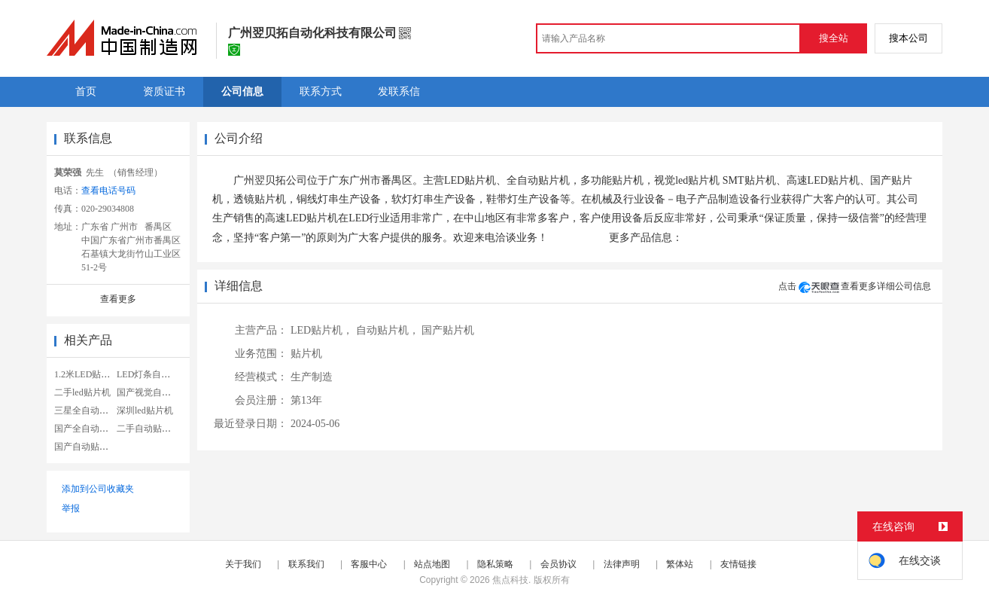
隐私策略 (495, 564)
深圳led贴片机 (145, 410)
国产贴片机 (447, 330)
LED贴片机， (322, 330)
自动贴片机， (387, 330)
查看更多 (118, 299)
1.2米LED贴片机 (86, 374)
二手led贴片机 (82, 392)
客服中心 (369, 564)
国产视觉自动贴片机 (157, 392)
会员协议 (558, 564)
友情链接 (738, 564)
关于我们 (243, 564)
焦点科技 (510, 580)
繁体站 (679, 564)
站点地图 (432, 564)
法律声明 (622, 564)
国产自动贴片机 (85, 446)
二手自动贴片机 (148, 428)
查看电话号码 (108, 190)
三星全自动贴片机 (90, 410)
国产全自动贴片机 (90, 428)
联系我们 (306, 564)
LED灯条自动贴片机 (157, 374)
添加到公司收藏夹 (98, 489)
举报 (71, 508)
